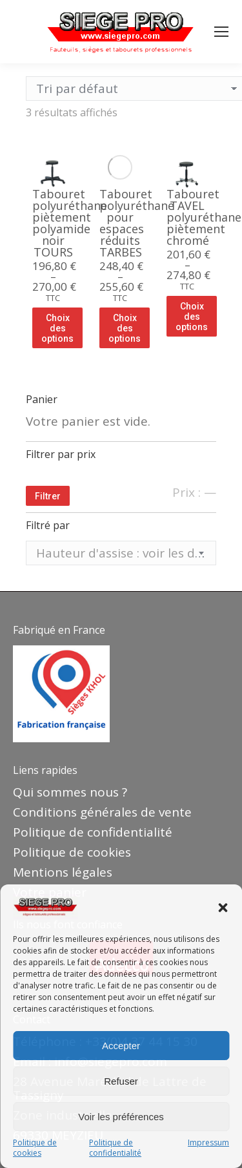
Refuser (121, 1081)
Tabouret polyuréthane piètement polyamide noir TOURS (69, 223)
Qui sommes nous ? (70, 792)
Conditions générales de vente (102, 812)
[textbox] (121, 553)
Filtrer (48, 496)
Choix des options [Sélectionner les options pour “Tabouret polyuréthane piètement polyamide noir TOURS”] (57, 328)
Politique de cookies (35, 1148)
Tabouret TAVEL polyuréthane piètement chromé (203, 217)
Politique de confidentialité (115, 1148)
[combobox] (121, 553)
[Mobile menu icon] (221, 31)
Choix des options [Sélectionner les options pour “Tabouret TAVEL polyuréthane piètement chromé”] (192, 316)
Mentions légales (62, 872)
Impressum (208, 1143)
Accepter (121, 1045)
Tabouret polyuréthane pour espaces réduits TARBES (136, 223)
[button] (222, 907)
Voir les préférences (121, 1116)
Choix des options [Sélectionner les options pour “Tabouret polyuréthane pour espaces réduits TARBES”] (124, 328)
